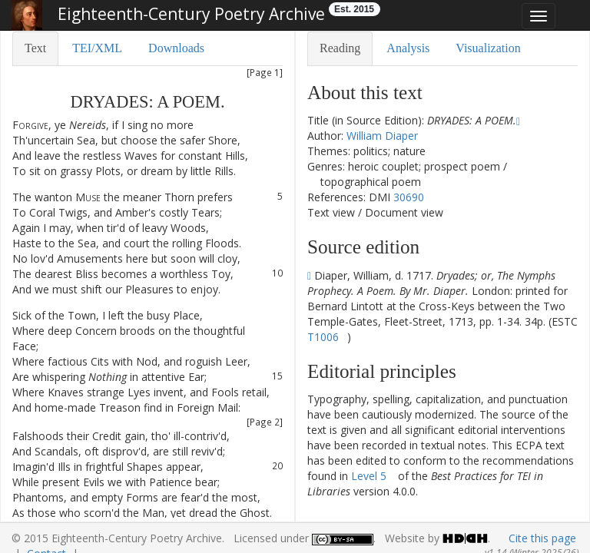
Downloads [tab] (176, 48)
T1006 (323, 336)
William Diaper (382, 135)
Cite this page (542, 538)
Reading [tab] (340, 48)
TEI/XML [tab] (97, 48)
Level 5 (368, 476)
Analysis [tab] (407, 48)
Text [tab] (35, 48)
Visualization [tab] (488, 48)
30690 (408, 197)
